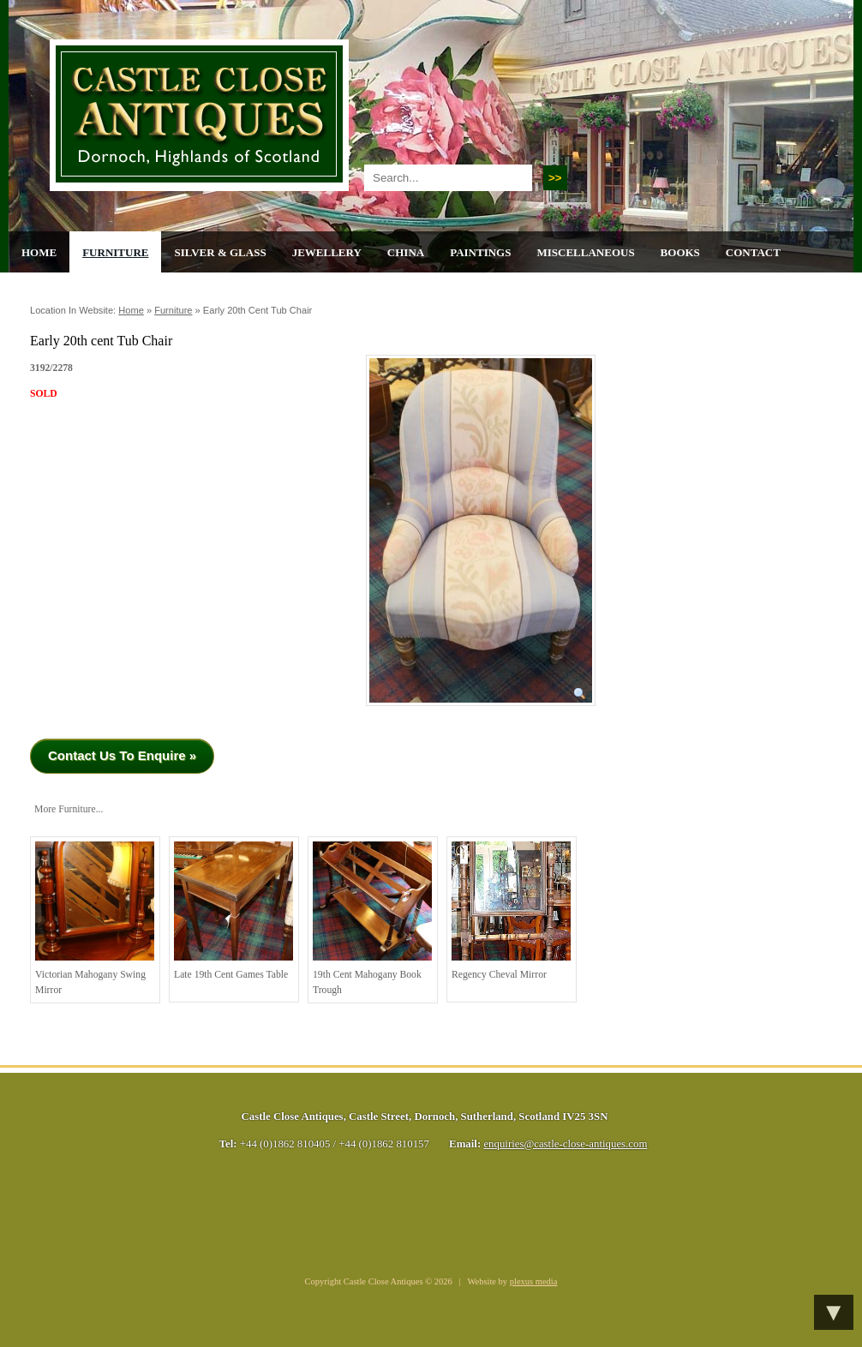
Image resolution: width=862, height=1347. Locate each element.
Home (39, 252)
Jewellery (327, 252)
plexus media (534, 1281)
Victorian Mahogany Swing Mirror (94, 918)
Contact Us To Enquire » (122, 755)
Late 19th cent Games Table (233, 910)
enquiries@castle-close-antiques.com (565, 1144)
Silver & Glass (220, 252)
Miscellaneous (585, 252)
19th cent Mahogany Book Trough (372, 918)
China (405, 252)
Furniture (115, 252)
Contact (753, 252)
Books (680, 252)
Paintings (480, 252)
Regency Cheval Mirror (511, 910)
